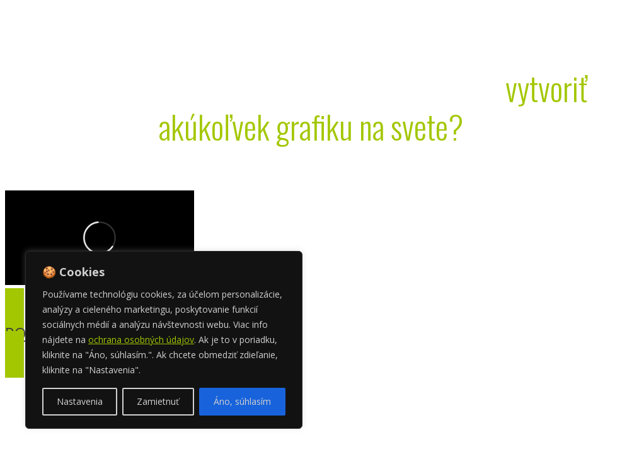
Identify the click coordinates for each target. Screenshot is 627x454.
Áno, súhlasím (242, 401)
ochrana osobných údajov (141, 340)
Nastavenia (80, 401)
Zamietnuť (158, 401)
